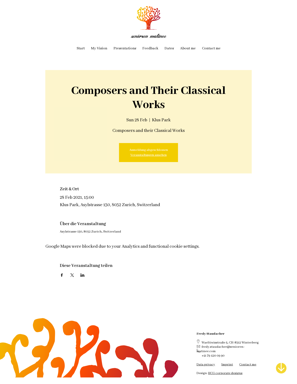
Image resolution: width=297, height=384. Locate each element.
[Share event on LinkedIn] (82, 275)
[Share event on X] (72, 275)
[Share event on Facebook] (62, 275)
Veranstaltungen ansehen (148, 155)
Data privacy (206, 364)
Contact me (247, 364)
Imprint (227, 364)
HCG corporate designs (225, 373)
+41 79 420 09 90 (213, 356)
